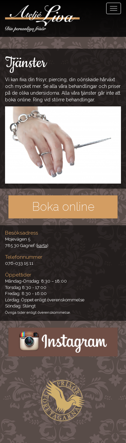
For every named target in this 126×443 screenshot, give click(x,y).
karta (42, 245)
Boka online (63, 206)
